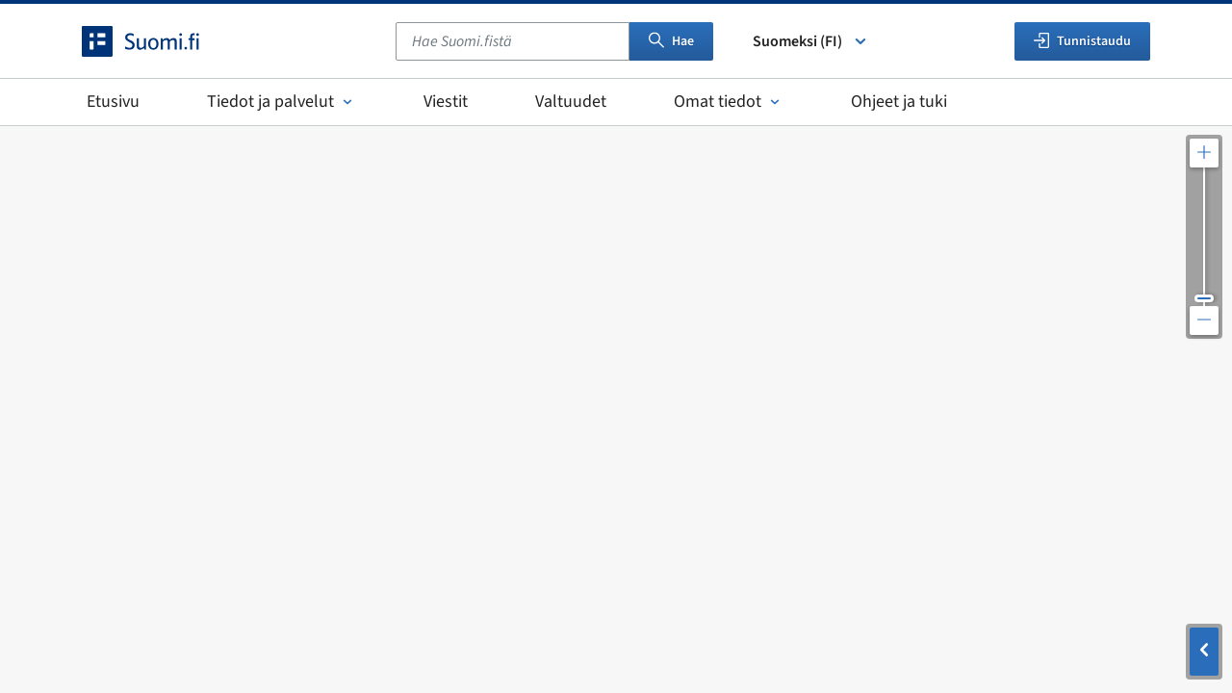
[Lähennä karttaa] (1204, 153)
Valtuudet (570, 102)
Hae (671, 41)
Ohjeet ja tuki (899, 102)
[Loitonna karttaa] (1204, 320)
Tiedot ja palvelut (281, 102)
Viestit (446, 102)
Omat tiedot (728, 102)
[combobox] (512, 41)
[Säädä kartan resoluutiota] (1204, 236)
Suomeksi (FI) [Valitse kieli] (811, 41)
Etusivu (113, 102)
